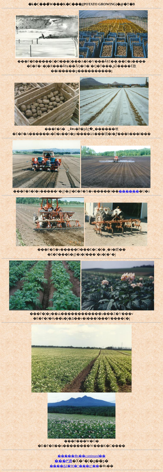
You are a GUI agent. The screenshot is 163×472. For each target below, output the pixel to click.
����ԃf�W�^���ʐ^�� (74, 466)
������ (129, 191)
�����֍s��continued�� (81, 456)
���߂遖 (63, 461)
